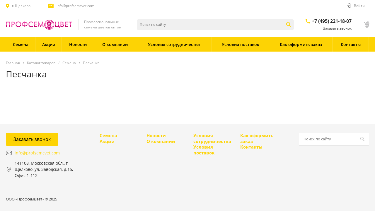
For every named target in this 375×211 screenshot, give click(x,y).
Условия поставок (203, 150)
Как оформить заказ (256, 138)
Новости (156, 135)
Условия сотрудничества (212, 138)
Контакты (251, 147)
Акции (107, 141)
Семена (108, 135)
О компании (160, 141)
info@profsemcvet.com (75, 5)
